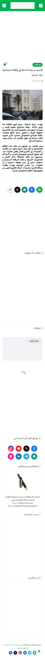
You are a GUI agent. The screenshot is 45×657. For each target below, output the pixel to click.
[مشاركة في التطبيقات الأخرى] (10, 190)
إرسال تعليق (34, 341)
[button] (32, 190)
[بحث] (4, 5)
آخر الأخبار (37, 64)
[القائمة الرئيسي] (41, 5)
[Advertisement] (22, 38)
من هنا (14, 502)
